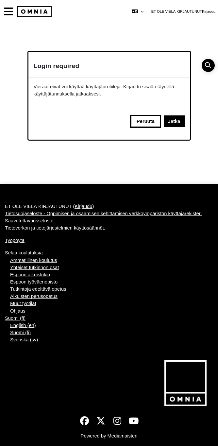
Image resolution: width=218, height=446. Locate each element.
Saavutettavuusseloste (29, 220)
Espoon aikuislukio (30, 274)
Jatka (174, 121)
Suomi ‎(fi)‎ (15, 318)
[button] (137, 11)
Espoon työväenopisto (34, 281)
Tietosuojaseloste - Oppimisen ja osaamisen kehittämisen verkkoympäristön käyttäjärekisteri (103, 213)
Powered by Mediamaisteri (109, 435)
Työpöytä (15, 240)
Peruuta (146, 121)
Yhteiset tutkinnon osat (34, 267)
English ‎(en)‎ (23, 325)
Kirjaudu (208, 11)
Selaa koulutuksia (24, 252)
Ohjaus (17, 311)
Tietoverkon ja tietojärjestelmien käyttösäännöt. (55, 228)
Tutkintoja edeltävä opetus (38, 289)
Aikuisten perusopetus (34, 296)
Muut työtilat (23, 303)
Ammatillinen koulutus (33, 260)
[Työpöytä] (34, 11)
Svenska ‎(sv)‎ (24, 339)
